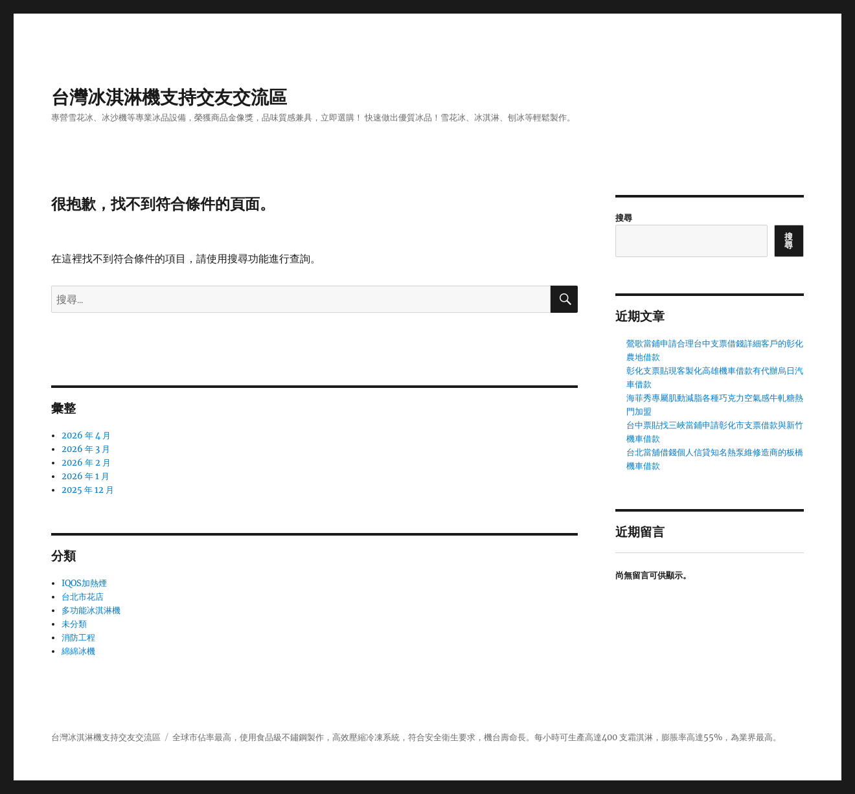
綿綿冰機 (78, 651)
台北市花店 (83, 596)
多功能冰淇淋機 (91, 610)
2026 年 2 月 (86, 462)
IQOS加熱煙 (84, 583)
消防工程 (78, 637)
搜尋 (623, 217)
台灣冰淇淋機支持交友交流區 (169, 97)
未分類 (74, 624)
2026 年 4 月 (86, 435)
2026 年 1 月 (85, 476)
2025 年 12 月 (88, 489)
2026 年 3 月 (86, 449)
